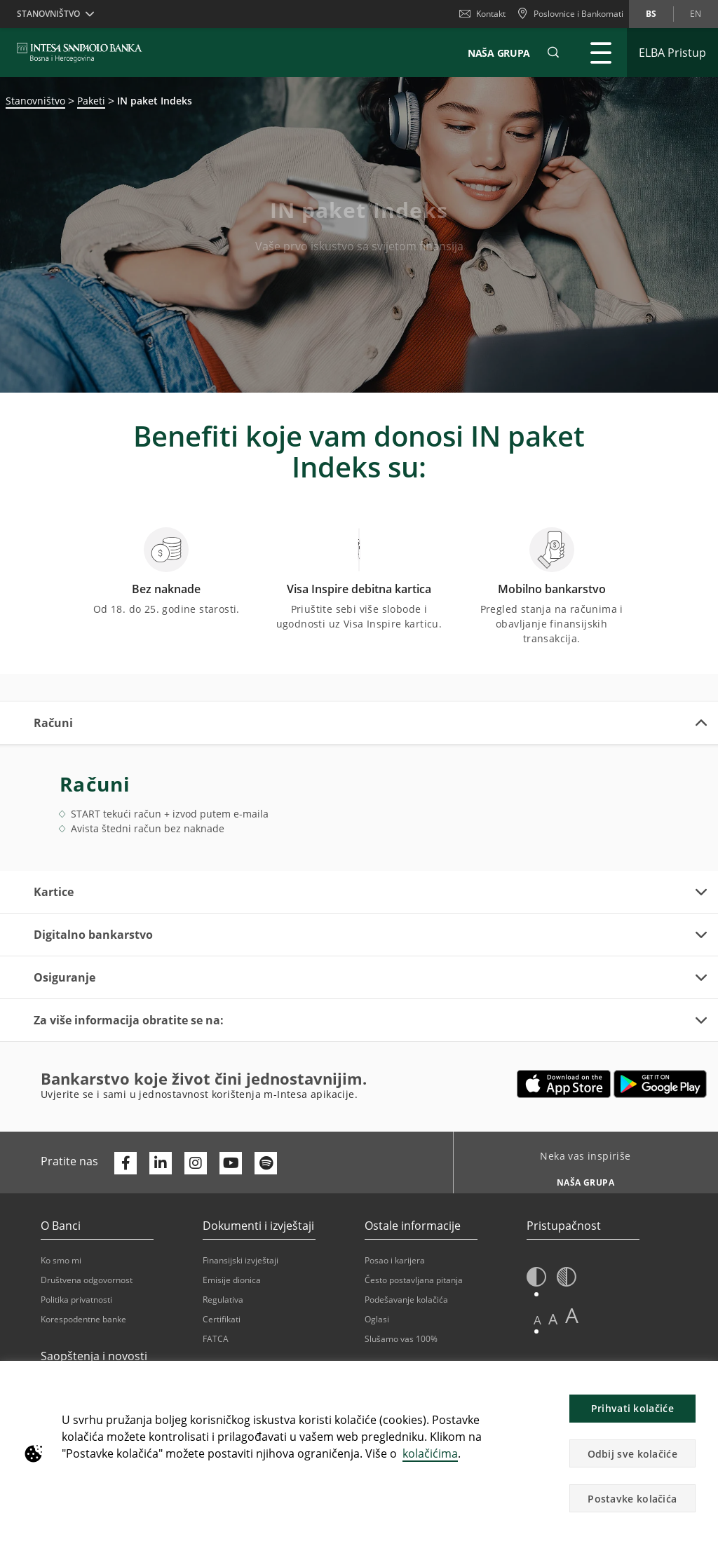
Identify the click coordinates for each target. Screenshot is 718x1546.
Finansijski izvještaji (240, 1260)
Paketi (91, 100)
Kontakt (482, 14)
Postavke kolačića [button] (632, 1498)
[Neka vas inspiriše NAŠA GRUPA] (580, 1178)
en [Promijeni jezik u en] (695, 14)
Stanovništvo (35, 100)
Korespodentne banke (83, 1319)
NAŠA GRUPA (499, 53)
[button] (553, 52)
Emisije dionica (232, 1280)
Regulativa (223, 1300)
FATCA (216, 1339)
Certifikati (222, 1319)
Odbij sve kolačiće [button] (632, 1453)
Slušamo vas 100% (401, 1339)
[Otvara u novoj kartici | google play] (660, 1084)
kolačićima (430, 1453)
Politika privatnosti (76, 1300)
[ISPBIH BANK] (83, 52)
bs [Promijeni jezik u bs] (651, 14)
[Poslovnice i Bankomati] (570, 14)
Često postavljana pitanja (414, 1280)
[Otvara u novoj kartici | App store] (564, 1084)
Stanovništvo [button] (48, 14)
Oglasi (377, 1319)
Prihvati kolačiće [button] (632, 1408)
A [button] (537, 1320)
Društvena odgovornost (87, 1280)
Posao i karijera (395, 1260)
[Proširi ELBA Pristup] (672, 52)
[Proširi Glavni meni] (600, 52)
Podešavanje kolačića (406, 1300)
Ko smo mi (61, 1260)
